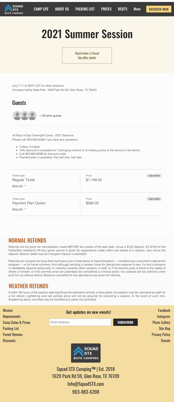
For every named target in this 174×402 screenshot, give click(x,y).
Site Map (164, 328)
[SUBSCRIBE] (125, 322)
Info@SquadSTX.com (85, 383)
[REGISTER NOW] (159, 9)
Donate (165, 340)
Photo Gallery (161, 322)
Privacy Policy (161, 334)
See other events (87, 57)
